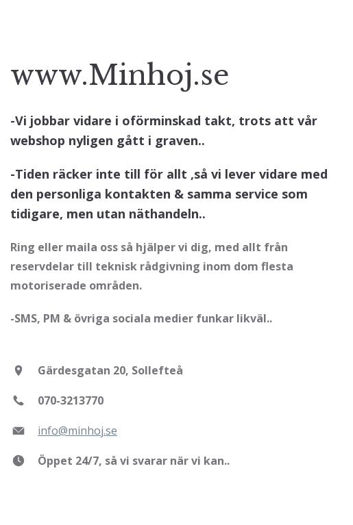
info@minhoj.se (77, 430)
